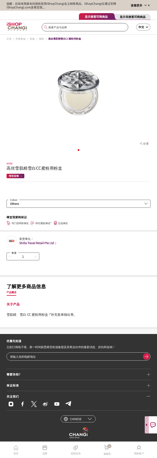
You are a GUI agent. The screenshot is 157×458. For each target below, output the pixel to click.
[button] (78, 150)
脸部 (41, 38)
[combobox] (85, 27)
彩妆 (32, 38)
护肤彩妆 (21, 38)
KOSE (10, 163)
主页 (9, 38)
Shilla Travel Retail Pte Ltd (38, 243)
